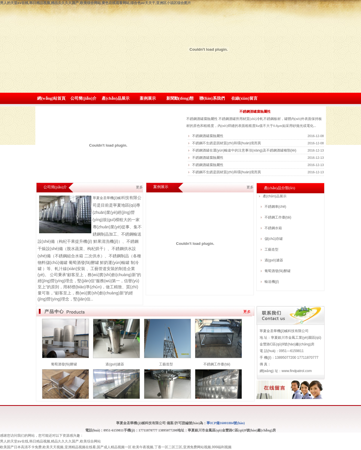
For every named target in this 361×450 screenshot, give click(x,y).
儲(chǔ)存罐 (274, 239)
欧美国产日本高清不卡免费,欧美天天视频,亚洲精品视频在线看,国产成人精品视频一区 (66, 447)
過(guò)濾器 (274, 260)
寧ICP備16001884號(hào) (226, 423)
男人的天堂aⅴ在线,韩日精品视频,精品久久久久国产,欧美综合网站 (50, 441)
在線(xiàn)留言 (244, 98)
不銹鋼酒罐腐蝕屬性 (255, 112)
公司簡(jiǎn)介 (83, 98)
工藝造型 (271, 249)
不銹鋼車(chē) (275, 207)
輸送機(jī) (272, 282)
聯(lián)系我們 (212, 98)
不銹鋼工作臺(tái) (278, 217)
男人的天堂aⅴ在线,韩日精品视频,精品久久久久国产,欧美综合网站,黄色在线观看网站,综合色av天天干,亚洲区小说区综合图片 (95, 3)
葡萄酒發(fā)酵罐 (278, 271)
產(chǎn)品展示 (115, 98)
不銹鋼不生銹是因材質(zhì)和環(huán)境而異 (226, 143)
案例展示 (148, 98)
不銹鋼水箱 (273, 228)
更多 (250, 187)
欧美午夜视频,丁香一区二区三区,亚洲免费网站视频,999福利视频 (181, 447)
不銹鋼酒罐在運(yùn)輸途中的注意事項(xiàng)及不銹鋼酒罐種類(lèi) (244, 150)
